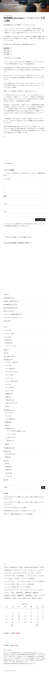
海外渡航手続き (8, 448)
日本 (5, 353)
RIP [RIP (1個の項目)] (42, 567)
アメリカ (6, 330)
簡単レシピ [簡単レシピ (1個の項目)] (17, 598)
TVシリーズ (8, 412)
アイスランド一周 (10, 362)
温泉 (6, 406)
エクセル (7, 473)
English (7, 633)
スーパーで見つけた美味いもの (15, 431)
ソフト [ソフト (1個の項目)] (23, 578)
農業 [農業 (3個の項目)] (34, 598)
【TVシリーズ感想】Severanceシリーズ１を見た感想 (18, 514)
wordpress (8, 343)
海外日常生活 (10, 163)
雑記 (5, 480)
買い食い (9, 440)
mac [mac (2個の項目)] (21, 567)
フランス (6, 337)
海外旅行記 (7, 359)
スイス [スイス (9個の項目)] (40, 575)
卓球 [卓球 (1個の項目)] (13, 595)
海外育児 (6, 451)
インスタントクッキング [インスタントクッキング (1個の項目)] (35, 570)
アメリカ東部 (8, 368)
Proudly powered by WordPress (9, 670)
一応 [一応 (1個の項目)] (12, 592)
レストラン (10, 434)
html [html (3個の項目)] (6, 567)
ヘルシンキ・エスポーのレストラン (13, 317)
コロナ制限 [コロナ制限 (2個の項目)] (20, 575)
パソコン (7, 476)
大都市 (7, 397)
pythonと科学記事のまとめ (11, 308)
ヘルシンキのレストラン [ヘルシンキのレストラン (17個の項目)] (27, 589)
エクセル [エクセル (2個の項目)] (7, 573)
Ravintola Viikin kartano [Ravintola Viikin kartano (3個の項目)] (31, 567)
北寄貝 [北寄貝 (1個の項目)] (7, 595)
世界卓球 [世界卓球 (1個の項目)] (19, 592)
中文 (18, 633)
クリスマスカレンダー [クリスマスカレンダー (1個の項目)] (19, 573)
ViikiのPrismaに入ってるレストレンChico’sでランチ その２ (20, 510)
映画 (6, 163)
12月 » (37, 625)
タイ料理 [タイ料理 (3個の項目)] (31, 578)
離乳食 (7, 457)
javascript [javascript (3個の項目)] (13, 567)
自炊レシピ (10, 437)
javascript (7, 466)
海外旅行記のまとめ (9, 298)
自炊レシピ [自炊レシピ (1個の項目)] (27, 598)
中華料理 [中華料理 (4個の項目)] (27, 592)
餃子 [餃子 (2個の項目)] (40, 598)
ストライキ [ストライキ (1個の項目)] (8, 578)
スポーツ (7, 416)
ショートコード (9, 346)
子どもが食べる (9, 454)
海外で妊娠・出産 (8, 356)
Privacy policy (7, 321)
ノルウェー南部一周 (10, 381)
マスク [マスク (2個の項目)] (40, 589)
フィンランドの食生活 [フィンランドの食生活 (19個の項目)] (11, 587)
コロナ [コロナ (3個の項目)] (38, 573)
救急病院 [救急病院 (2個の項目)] (29, 595)
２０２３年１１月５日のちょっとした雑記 (15, 507)
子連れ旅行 (8, 400)
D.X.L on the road (11, 5)
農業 (6, 444)
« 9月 (12, 625)
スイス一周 (8, 375)
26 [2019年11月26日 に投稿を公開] (12, 622)
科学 (5, 461)
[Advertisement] (24, 148)
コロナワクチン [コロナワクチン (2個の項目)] (9, 575)
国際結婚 (7, 422)
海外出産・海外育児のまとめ (11, 301)
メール (5, 204)
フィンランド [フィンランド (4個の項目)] (8, 581)
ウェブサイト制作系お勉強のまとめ (13, 314)
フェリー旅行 (8, 387)
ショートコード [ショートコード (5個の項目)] (31, 575)
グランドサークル (10, 371)
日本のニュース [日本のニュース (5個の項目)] (39, 595)
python (7, 469)
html (6, 463)
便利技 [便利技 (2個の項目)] (35, 592)
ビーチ (7, 384)
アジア (7, 365)
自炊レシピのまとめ (9, 311)
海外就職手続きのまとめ (10, 304)
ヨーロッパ (8, 390)
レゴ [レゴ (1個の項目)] (6, 592)
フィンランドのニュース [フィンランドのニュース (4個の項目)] (22, 581)
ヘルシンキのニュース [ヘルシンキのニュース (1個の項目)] (11, 589)
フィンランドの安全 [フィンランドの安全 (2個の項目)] (38, 581)
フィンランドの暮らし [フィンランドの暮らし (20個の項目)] (11, 584)
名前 (5, 196)
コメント (7, 179)
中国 (5, 350)
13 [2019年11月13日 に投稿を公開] (19, 616)
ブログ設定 (7, 340)
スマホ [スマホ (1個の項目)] (16, 578)
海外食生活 (8, 428)
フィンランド (7, 333)
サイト (5, 211)
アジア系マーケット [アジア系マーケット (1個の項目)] (19, 570)
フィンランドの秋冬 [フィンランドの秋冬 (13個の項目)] (27, 584)
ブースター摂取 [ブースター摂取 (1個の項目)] (26, 587)
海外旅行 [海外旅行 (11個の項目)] (8, 598)
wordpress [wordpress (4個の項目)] (8, 570)
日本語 (13, 633)
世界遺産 (7, 393)
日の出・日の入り (10, 403)
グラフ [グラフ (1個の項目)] (31, 573)
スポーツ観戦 (8, 419)
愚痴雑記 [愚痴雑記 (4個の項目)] (20, 595)
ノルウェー (8, 378)
